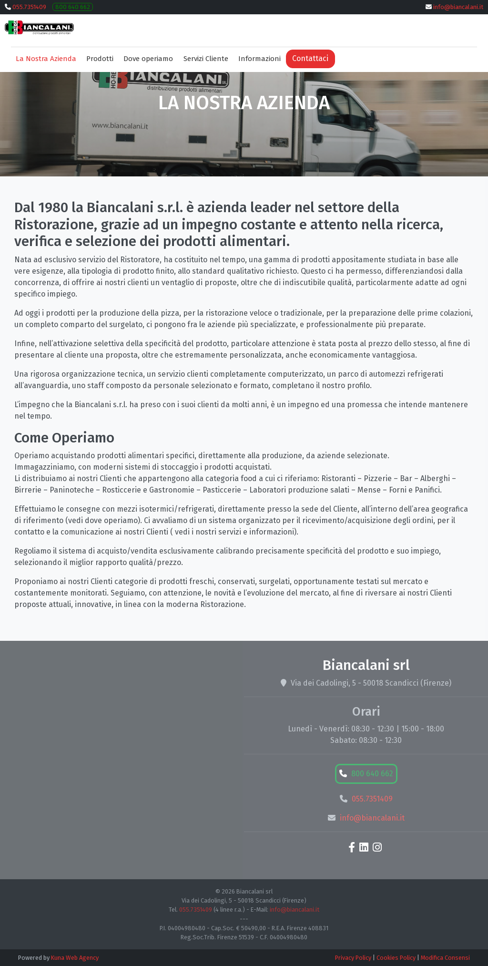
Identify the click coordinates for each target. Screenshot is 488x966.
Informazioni (259, 58)
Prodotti (99, 58)
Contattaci (310, 58)
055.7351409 (29, 6)
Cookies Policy (396, 957)
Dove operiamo (148, 58)
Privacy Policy (353, 957)
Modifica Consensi (445, 957)
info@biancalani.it (458, 6)
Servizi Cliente (205, 58)
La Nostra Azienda (46, 58)
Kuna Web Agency (75, 957)
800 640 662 (72, 6)
